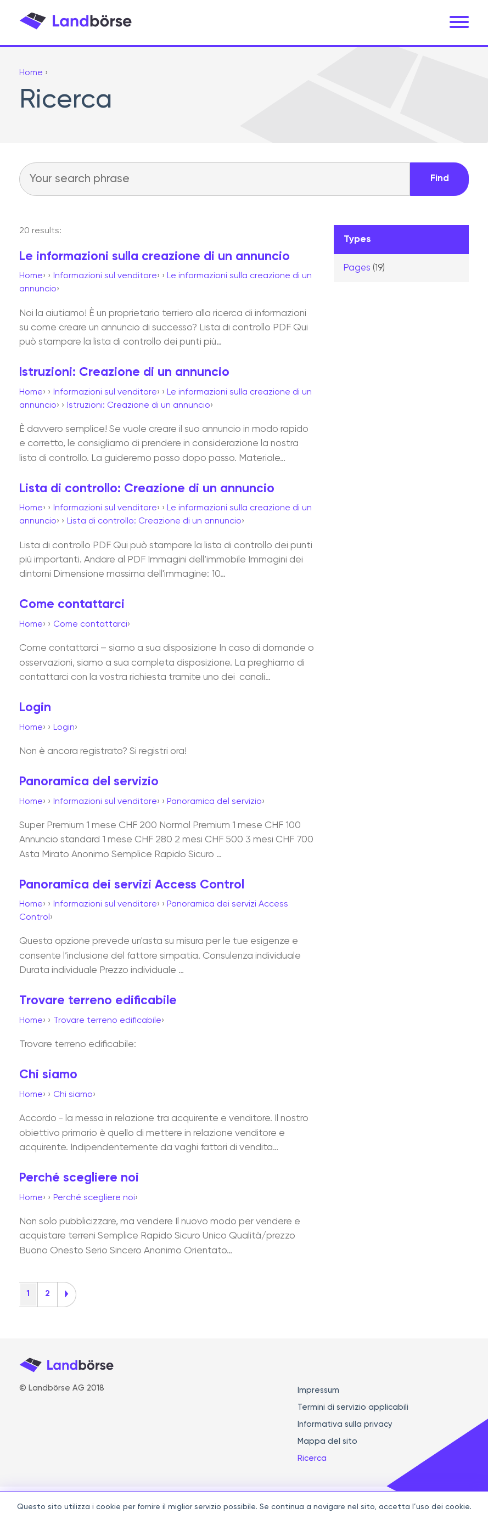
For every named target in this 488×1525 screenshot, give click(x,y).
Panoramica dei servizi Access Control (131, 885)
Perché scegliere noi (79, 1178)
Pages (364, 268)
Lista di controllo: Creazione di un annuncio (146, 488)
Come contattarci (72, 604)
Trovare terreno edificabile (98, 1000)
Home (31, 276)
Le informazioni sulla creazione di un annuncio (154, 256)
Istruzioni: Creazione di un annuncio (124, 372)
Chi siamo (48, 1074)
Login (35, 707)
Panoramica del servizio (89, 781)
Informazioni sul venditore (105, 276)
